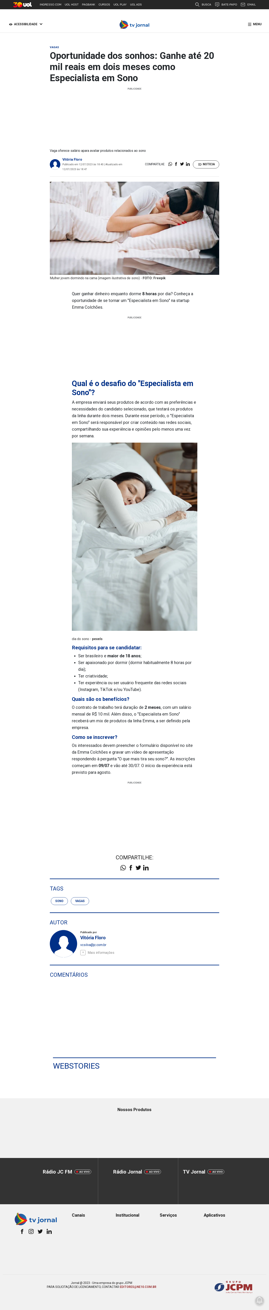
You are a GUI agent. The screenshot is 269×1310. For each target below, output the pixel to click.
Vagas (80, 900)
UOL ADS (136, 4)
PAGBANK (88, 4)
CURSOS (104, 4)
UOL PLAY (120, 4)
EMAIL (248, 4)
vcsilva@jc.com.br (93, 945)
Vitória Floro (72, 159)
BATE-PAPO (226, 4)
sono (59, 900)
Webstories (76, 1065)
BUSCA (203, 4)
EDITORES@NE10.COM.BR (138, 1286)
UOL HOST (72, 4)
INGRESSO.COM (50, 4)
